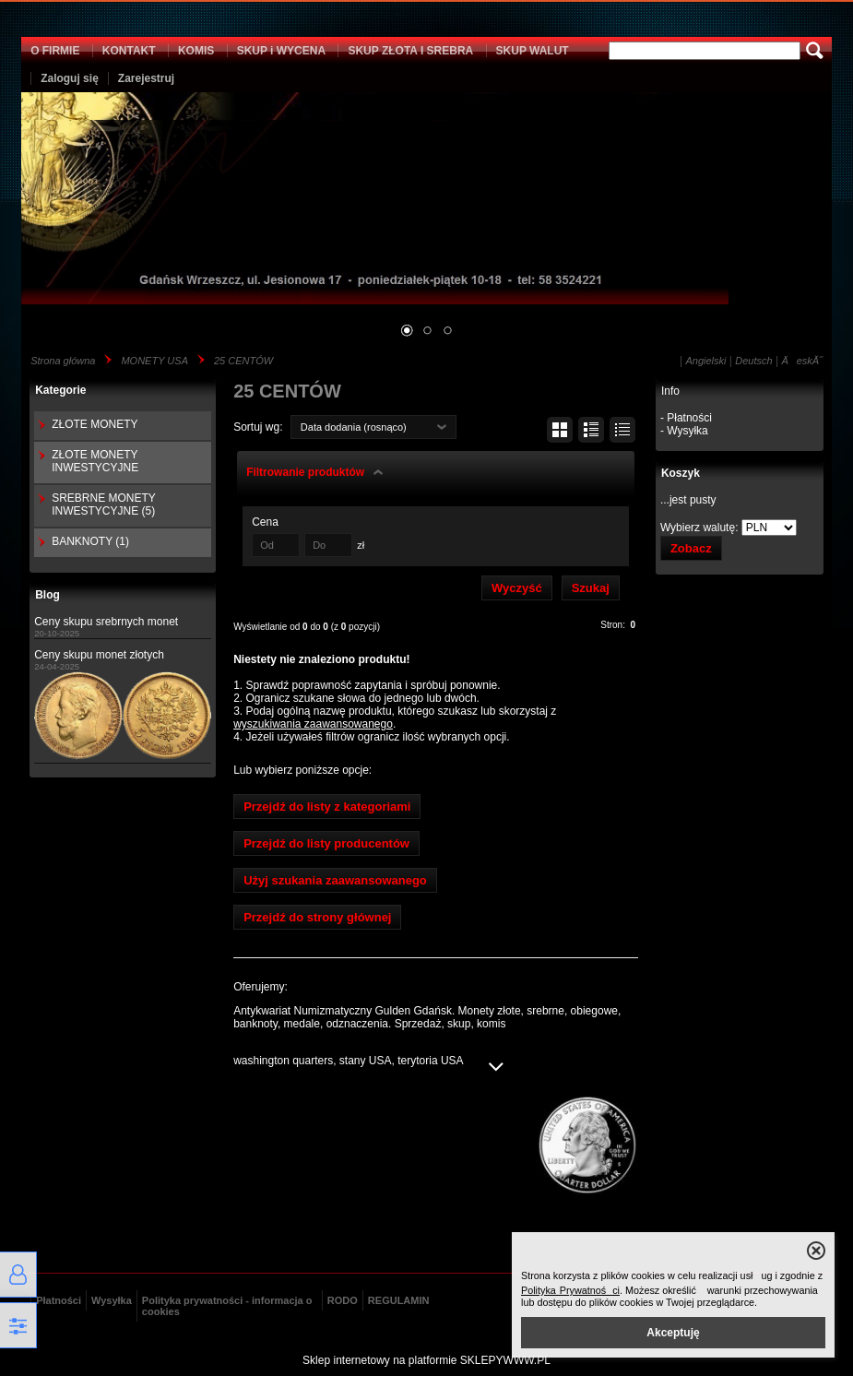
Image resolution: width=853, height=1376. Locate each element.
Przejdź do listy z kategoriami (326, 806)
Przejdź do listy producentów (326, 843)
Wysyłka (111, 1300)
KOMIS (196, 50)
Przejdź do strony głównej (317, 917)
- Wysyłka (684, 430)
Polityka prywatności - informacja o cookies (227, 1306)
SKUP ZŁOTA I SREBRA (410, 50)
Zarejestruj (146, 78)
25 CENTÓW (243, 360)
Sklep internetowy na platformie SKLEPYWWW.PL (426, 1360)
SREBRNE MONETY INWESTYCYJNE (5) (103, 504)
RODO (342, 1300)
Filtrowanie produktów (305, 472)
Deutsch (753, 360)
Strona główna (62, 360)
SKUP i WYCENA (281, 50)
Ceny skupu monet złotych (99, 654)
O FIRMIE (54, 50)
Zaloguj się (70, 78)
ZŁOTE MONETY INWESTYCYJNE (95, 461)
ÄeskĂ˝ (801, 360)
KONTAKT (129, 50)
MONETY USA (154, 360)
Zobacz (691, 548)
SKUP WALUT (532, 50)
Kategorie (60, 390)
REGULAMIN (399, 1300)
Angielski (705, 360)
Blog (47, 594)
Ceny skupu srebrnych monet (106, 621)
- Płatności (686, 417)
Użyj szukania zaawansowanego (335, 880)
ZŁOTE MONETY (94, 424)
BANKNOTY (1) (90, 541)
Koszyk (680, 473)
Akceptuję (672, 1332)
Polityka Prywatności (570, 1290)
